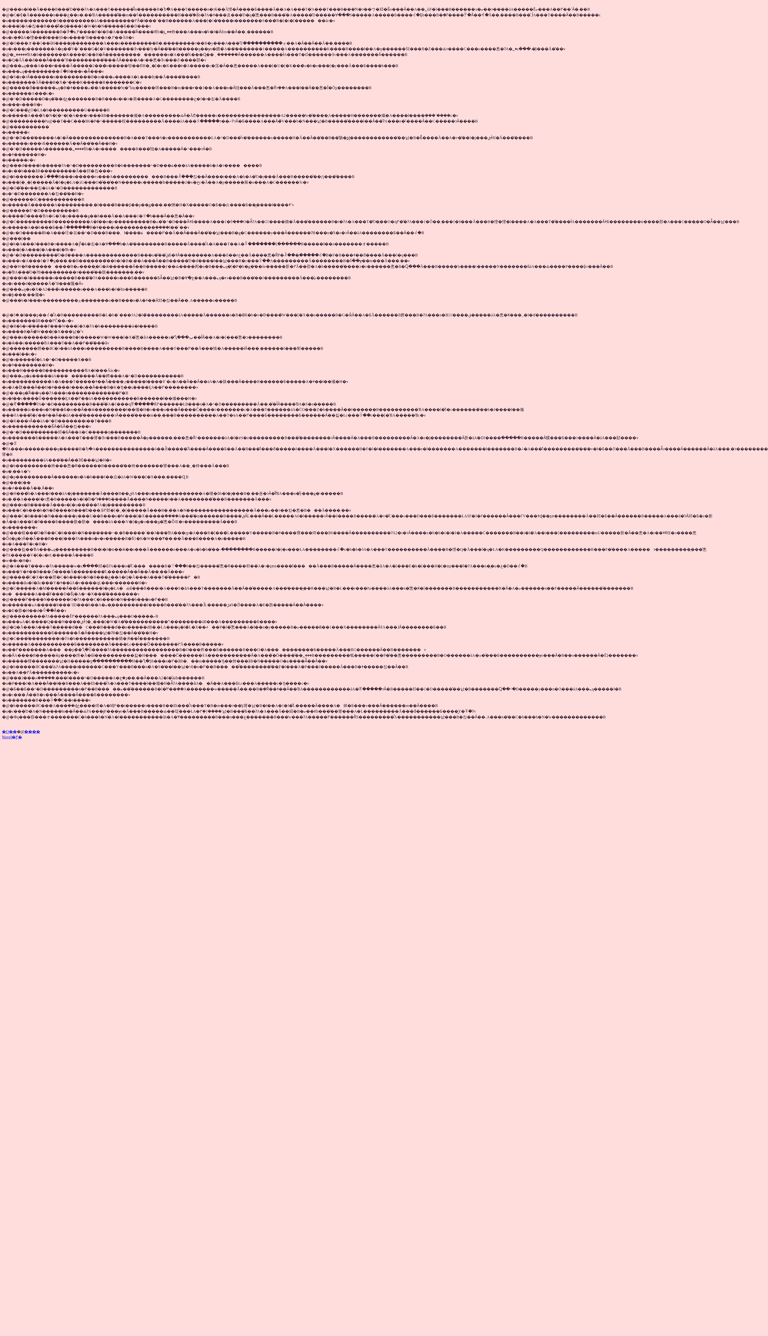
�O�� (9, 732)
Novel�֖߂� (12, 737)
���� (32, 732)
